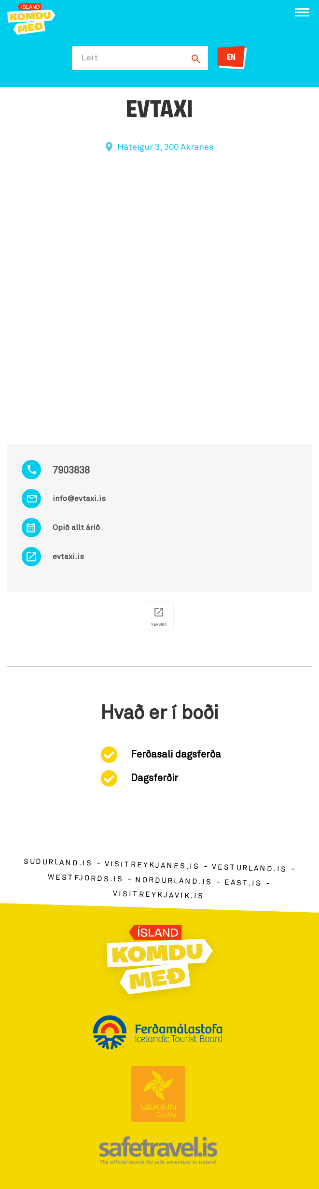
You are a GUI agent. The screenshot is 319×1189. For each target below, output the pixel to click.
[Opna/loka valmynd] (302, 12)
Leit (89, 58)
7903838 (71, 470)
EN (231, 57)
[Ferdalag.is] (31, 18)
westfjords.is (86, 878)
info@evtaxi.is (79, 498)
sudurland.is (58, 862)
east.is (243, 883)
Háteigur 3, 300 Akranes (165, 147)
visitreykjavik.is (158, 895)
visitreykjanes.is (152, 865)
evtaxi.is (68, 556)
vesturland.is (249, 869)
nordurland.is (173, 881)
